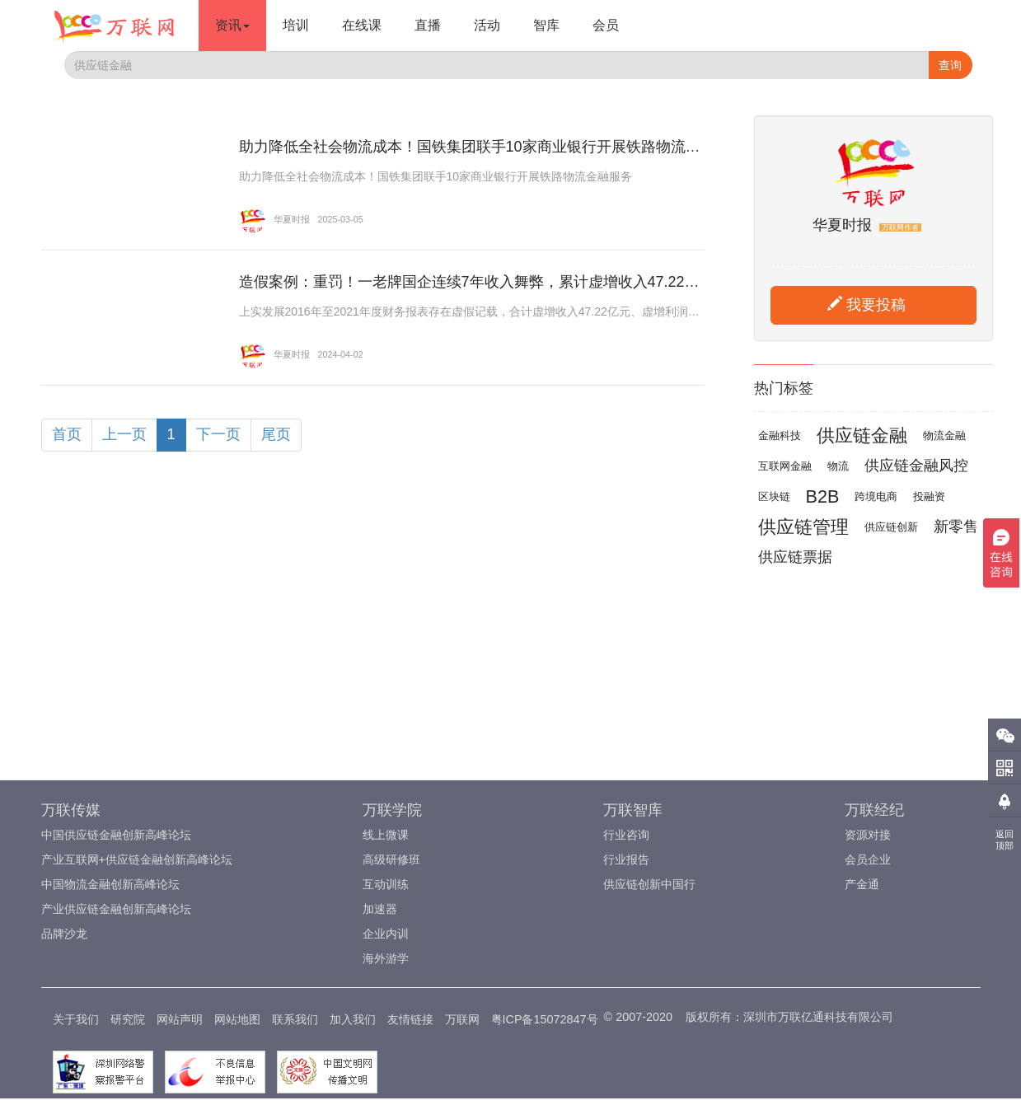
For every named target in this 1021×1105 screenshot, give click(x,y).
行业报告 (626, 859)
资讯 (232, 25)
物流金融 (944, 435)
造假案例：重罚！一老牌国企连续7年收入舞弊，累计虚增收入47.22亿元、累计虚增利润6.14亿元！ (565, 282)
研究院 (127, 1019)
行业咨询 (626, 834)
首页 (67, 434)
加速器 (380, 908)
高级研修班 (391, 859)
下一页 (218, 434)
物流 (838, 466)
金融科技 (779, 435)
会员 (605, 25)
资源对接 (868, 834)
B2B (823, 496)
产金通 (862, 884)
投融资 (929, 496)
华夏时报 (274, 219)
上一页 (124, 434)
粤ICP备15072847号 (544, 1019)
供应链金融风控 (916, 465)
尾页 (276, 434)
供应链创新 (891, 527)
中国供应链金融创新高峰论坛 (116, 834)
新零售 (956, 526)
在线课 (362, 25)
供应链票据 (795, 557)
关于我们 (76, 1019)
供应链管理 (803, 527)
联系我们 (295, 1019)
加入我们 (353, 1019)
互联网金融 (785, 466)
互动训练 (386, 884)
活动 (487, 25)
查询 (950, 65)
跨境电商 (876, 496)
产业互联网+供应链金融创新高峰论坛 (136, 859)
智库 (546, 25)
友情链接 (410, 1019)
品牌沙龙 (64, 933)
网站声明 (180, 1019)
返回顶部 (1004, 839)
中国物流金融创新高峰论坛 (110, 884)
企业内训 (386, 933)
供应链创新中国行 (649, 884)
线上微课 (386, 834)
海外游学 (386, 958)
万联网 (462, 1019)
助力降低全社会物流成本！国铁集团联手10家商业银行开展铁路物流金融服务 (492, 146)
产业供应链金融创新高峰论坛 (116, 908)
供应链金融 (862, 435)
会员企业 (868, 859)
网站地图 (237, 1019)
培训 (296, 25)
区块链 (774, 496)
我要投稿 (866, 305)
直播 (427, 25)
